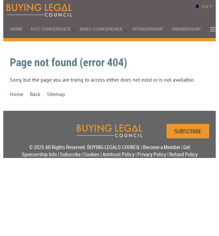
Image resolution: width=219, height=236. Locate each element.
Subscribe (70, 154)
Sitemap (56, 94)
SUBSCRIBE (188, 131)
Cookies (91, 154)
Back (35, 94)
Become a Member (161, 147)
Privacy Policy (151, 154)
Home (16, 94)
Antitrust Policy (118, 154)
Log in (207, 6)
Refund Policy (183, 154)
